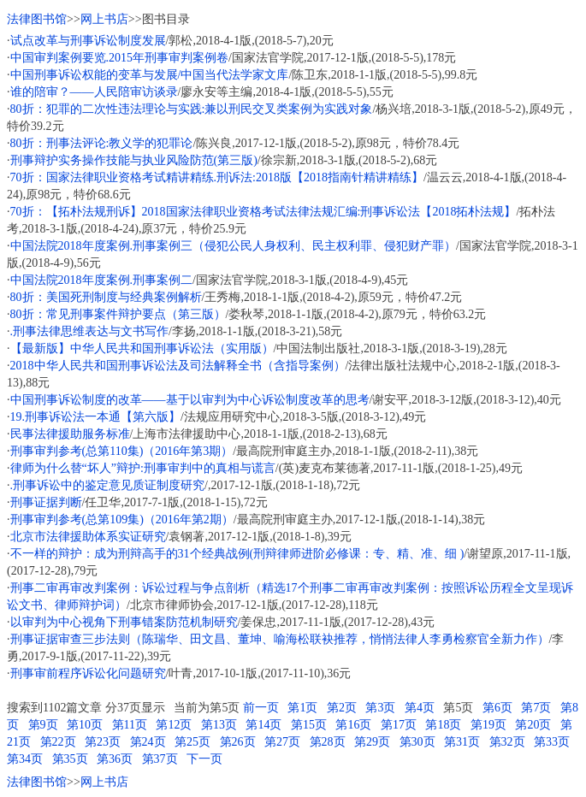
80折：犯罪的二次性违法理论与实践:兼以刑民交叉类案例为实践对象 (191, 109)
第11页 (129, 724)
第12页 (174, 724)
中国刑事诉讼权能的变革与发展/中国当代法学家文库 (149, 74)
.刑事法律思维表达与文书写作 (89, 331)
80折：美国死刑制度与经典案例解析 (106, 297)
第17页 (399, 724)
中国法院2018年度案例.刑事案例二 (101, 280)
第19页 (488, 724)
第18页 (443, 724)
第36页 (115, 759)
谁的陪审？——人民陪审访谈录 (94, 92)
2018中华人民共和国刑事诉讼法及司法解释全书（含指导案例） (178, 365)
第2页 (342, 707)
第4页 (420, 707)
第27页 (282, 741)
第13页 (219, 724)
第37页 (160, 759)
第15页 (309, 724)
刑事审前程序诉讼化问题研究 (88, 673)
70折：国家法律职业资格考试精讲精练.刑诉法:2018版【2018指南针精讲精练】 (216, 177)
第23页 (103, 741)
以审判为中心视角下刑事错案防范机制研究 (124, 622)
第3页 (380, 707)
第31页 (462, 741)
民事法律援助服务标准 (70, 434)
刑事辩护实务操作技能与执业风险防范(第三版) (133, 160)
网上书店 (104, 19)
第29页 (372, 741)
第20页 (533, 724)
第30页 (417, 741)
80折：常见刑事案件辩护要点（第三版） (118, 314)
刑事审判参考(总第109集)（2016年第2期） (122, 519)
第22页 (58, 741)
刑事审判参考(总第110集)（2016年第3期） (122, 451)
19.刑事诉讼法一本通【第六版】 (95, 416)
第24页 (148, 741)
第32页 (507, 741)
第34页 (25, 759)
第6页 (497, 707)
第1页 (302, 707)
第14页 (263, 724)
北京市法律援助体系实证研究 (88, 536)
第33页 (552, 741)
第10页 (85, 724)
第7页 (536, 707)
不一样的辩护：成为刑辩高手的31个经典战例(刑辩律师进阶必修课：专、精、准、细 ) (237, 553)
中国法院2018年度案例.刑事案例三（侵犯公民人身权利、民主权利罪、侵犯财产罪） (233, 245)
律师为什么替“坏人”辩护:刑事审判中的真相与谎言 (142, 468)
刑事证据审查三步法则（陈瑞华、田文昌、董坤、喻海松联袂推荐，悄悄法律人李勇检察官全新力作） (279, 639)
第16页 (353, 724)
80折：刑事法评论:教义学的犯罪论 (101, 143)
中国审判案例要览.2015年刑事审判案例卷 (119, 57)
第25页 (192, 741)
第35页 (70, 759)
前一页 (261, 707)
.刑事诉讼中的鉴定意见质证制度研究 (107, 485)
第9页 (43, 724)
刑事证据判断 (46, 502)
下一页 (204, 759)
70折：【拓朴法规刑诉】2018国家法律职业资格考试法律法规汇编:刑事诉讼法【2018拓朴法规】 (263, 211)
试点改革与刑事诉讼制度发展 (88, 40)
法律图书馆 (37, 19)
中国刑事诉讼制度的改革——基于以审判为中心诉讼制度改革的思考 (190, 399)
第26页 (238, 741)
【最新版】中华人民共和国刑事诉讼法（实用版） (142, 348)
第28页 (328, 741)
